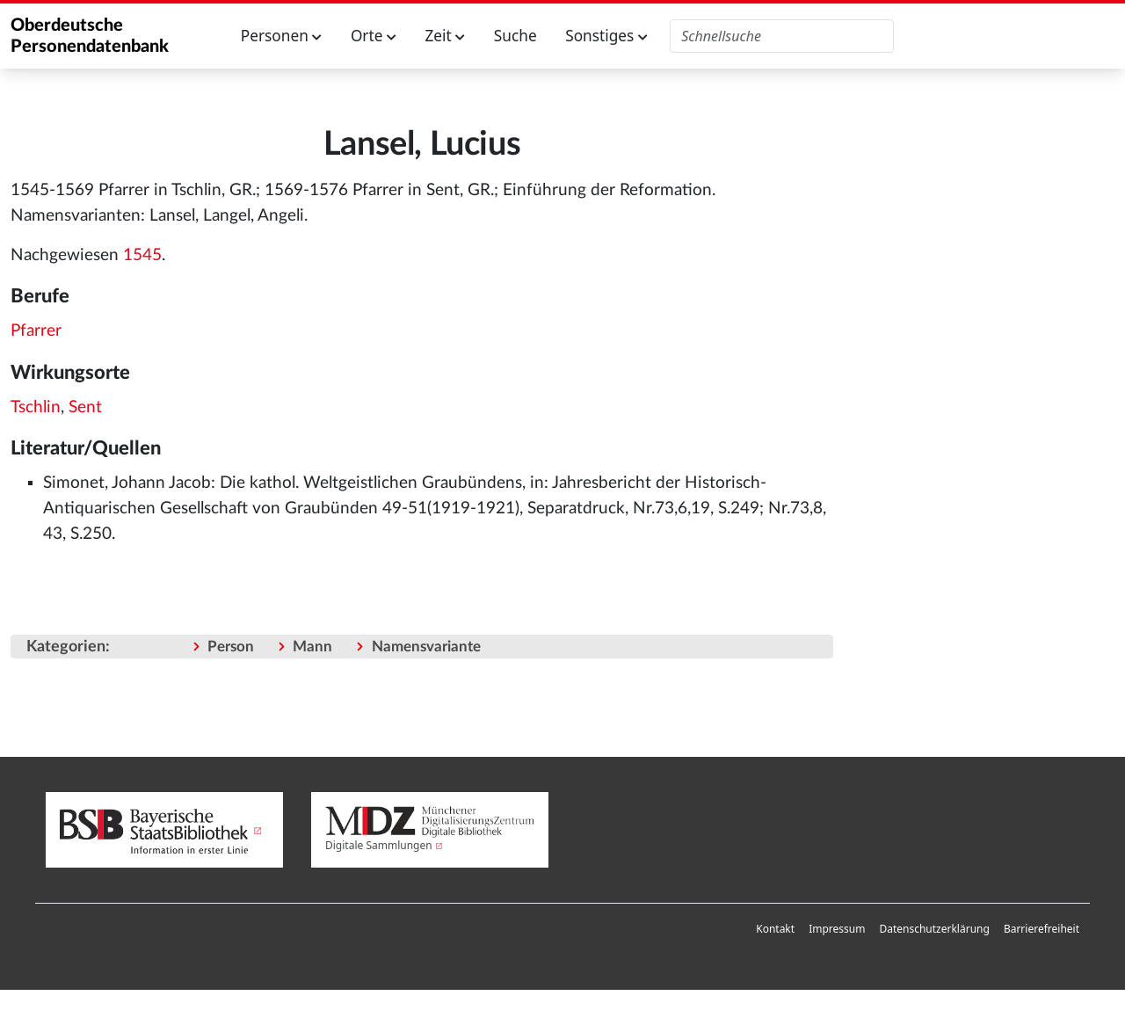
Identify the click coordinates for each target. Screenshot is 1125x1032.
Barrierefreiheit (1041, 928)
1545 (142, 255)
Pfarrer (36, 331)
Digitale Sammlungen (378, 845)
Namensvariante (426, 646)
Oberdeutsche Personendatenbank (90, 36)
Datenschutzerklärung (934, 928)
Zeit (445, 35)
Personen (282, 35)
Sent (85, 407)
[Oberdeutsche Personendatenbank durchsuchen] (782, 36)
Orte (373, 35)
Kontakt (775, 928)
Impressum (837, 928)
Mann (312, 646)
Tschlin (36, 407)
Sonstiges (606, 35)
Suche (515, 35)
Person (230, 646)
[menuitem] (775, 929)
